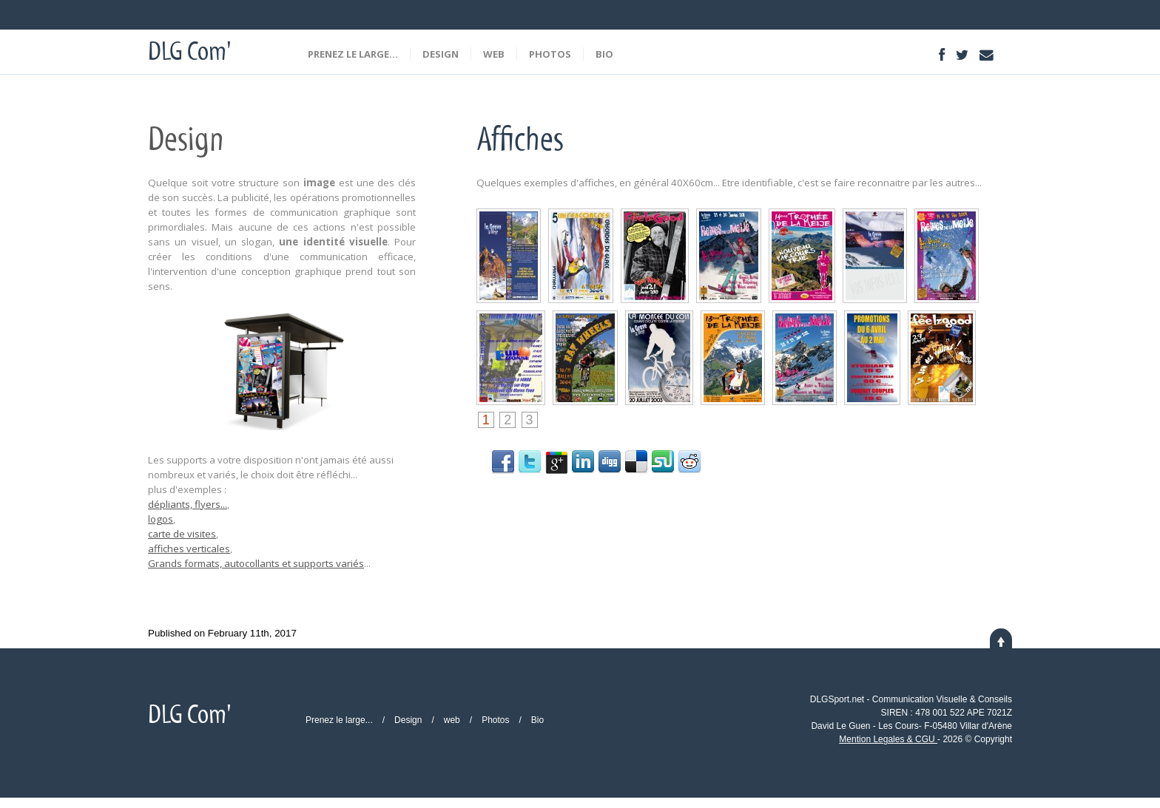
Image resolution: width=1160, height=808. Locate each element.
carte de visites (182, 533)
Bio (604, 54)
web (494, 54)
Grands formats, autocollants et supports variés (256, 563)
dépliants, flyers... (187, 504)
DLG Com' (189, 54)
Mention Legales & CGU (888, 739)
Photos (550, 54)
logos (160, 519)
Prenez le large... (353, 54)
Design (440, 54)
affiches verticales (189, 548)
